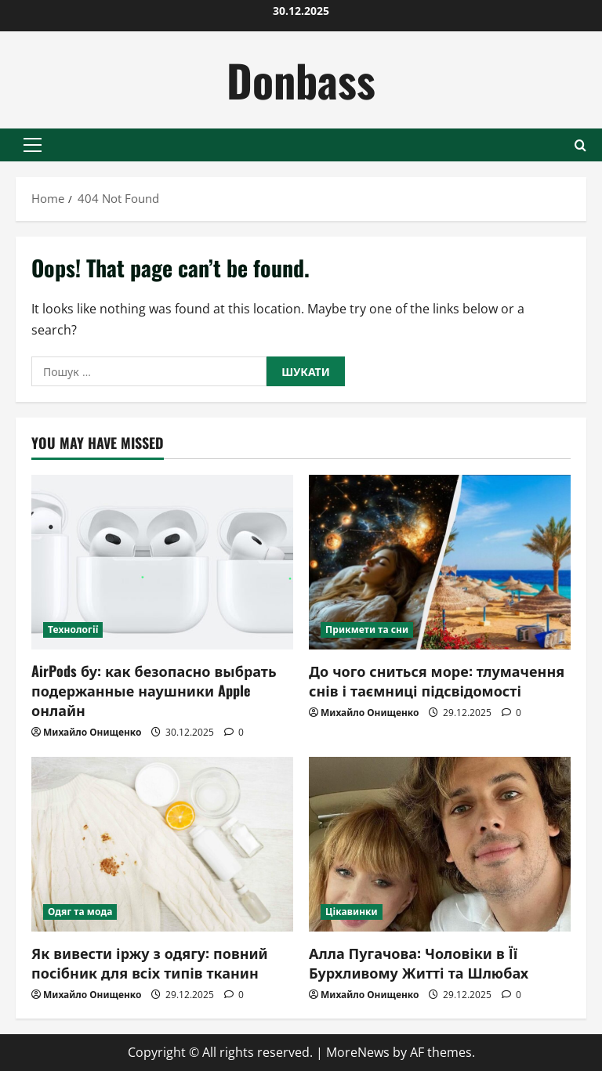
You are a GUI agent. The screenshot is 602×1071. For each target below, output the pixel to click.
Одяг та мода (80, 911)
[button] (32, 144)
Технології (73, 629)
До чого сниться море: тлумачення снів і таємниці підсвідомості (436, 680)
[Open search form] (580, 145)
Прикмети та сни (366, 629)
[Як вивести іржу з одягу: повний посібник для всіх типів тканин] (162, 844)
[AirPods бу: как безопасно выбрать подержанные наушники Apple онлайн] (162, 562)
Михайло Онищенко (92, 732)
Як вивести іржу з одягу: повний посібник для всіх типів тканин (149, 962)
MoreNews (358, 1052)
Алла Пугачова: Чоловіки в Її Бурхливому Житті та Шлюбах (418, 962)
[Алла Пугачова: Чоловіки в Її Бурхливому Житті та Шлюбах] (440, 844)
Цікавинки (351, 911)
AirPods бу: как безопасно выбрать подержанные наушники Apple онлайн (154, 690)
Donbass (301, 79)
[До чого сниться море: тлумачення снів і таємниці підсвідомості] (440, 562)
